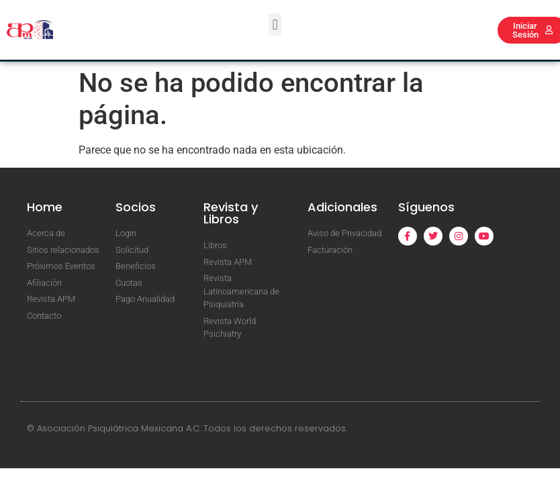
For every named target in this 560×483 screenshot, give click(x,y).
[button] (275, 24)
